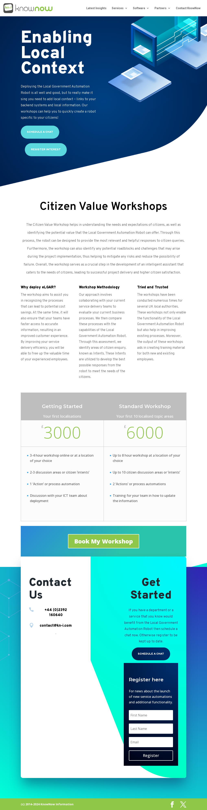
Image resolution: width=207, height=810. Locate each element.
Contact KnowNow (188, 8)
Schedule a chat (40, 132)
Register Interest (46, 149)
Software (139, 8)
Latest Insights (96, 8)
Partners (160, 8)
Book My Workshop (103, 541)
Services (118, 8)
